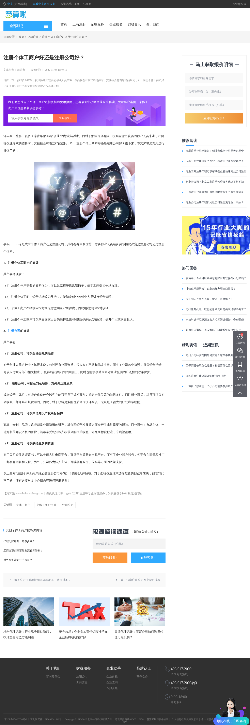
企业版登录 (239, 4)
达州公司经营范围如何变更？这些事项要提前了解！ (216, 355)
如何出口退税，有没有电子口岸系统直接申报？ (213, 329)
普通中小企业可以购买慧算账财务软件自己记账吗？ (216, 278)
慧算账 (10, 493)
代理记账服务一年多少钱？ (19, 541)
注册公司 (14, 330)
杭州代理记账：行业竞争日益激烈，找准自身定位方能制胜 (27, 634)
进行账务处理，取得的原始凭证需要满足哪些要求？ (216, 309)
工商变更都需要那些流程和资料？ (23, 550)
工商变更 (82, 682)
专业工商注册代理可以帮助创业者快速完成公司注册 (216, 171)
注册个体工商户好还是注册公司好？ (64, 36)
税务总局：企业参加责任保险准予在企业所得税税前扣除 (83, 634)
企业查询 (112, 682)
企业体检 (112, 676)
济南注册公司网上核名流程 (143, 579)
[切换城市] (20, 3)
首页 (64, 24)
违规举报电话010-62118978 (129, 719)
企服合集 (112, 688)
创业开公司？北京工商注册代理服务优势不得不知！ (216, 181)
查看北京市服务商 (44, 3)
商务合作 (142, 676)
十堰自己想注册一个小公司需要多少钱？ (209, 386)
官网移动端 (53, 676)
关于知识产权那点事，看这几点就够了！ (209, 298)
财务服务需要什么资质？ (17, 559)
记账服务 (97, 24)
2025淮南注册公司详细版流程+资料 (206, 375)
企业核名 (115, 24)
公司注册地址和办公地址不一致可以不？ (45, 579)
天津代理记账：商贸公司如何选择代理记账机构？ (138, 634)
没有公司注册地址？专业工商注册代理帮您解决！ (215, 161)
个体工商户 (23, 505)
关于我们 (152, 24)
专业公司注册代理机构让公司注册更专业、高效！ (215, 202)
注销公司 (82, 676)
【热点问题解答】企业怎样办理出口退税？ (211, 288)
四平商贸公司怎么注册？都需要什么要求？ (211, 365)
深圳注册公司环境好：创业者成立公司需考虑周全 (215, 150)
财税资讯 (134, 24)
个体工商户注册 (46, 505)
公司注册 (33, 36)
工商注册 (79, 24)
